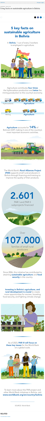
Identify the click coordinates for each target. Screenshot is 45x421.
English (42, 2)
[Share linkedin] (41, 17)
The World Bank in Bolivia (5, 416)
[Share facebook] (38, 17)
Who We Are (3, 2)
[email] (1, 17)
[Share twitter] (35, 17)
